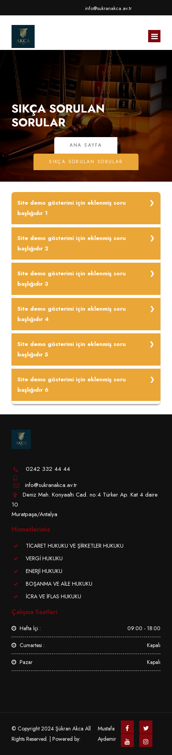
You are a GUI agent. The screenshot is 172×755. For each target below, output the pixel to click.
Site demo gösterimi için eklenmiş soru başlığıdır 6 (71, 384)
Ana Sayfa (86, 145)
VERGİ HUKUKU (44, 558)
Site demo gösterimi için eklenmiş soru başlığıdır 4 (71, 314)
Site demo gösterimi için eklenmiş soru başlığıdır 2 (71, 243)
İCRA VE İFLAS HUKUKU (53, 596)
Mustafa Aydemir (107, 734)
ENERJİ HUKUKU (44, 571)
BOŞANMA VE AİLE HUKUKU (59, 584)
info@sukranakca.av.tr (108, 8)
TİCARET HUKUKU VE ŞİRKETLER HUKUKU (75, 546)
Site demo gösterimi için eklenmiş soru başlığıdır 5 (71, 349)
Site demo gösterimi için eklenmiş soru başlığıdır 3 (71, 278)
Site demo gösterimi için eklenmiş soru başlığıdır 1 (71, 208)
